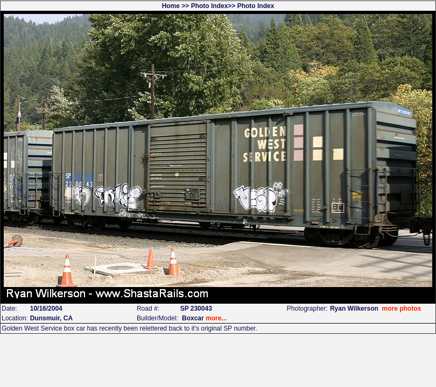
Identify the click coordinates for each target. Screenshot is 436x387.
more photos (401, 308)
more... (216, 318)
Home (171, 6)
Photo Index (209, 6)
